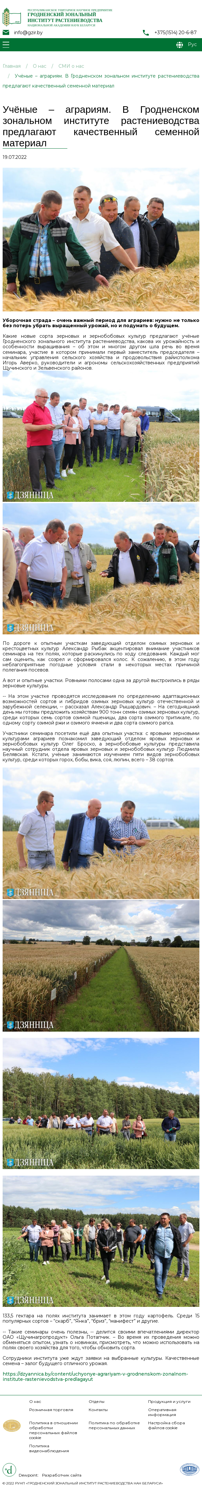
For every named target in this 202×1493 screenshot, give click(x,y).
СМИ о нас (71, 66)
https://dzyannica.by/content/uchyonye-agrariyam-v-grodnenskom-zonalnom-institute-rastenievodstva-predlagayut (95, 1376)
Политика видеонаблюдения (49, 1448)
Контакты (98, 1409)
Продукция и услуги (169, 1401)
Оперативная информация (162, 1412)
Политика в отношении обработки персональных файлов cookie (53, 1430)
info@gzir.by (28, 33)
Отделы (96, 1401)
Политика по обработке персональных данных (114, 1425)
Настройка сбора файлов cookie (166, 1425)
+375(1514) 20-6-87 (175, 33)
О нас (39, 66)
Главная (12, 66)
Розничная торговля (51, 1409)
